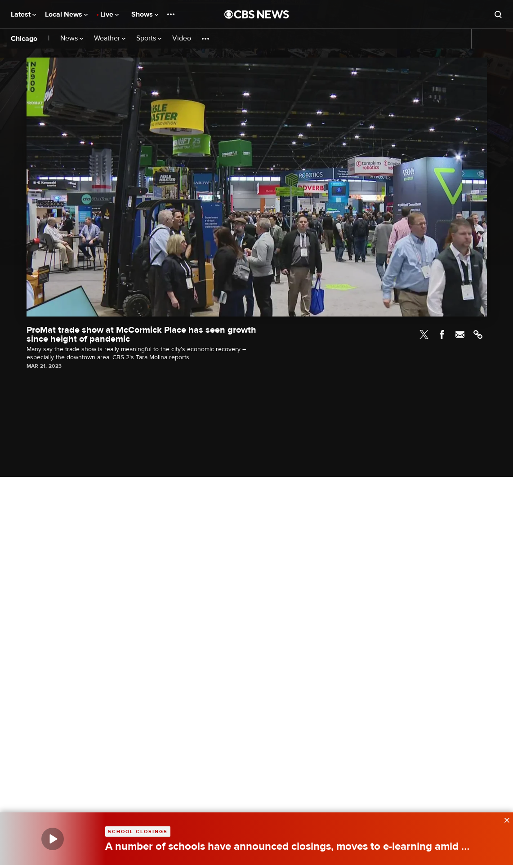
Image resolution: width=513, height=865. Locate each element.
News (71, 38)
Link (477, 334)
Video (181, 38)
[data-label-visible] (504, 819)
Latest (23, 14)
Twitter (423, 334)
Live (109, 14)
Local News (66, 14)
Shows (144, 14)
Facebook (441, 334)
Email (459, 334)
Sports (148, 38)
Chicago (24, 38)
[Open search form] (498, 14)
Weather (109, 38)
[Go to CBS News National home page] (256, 14)
